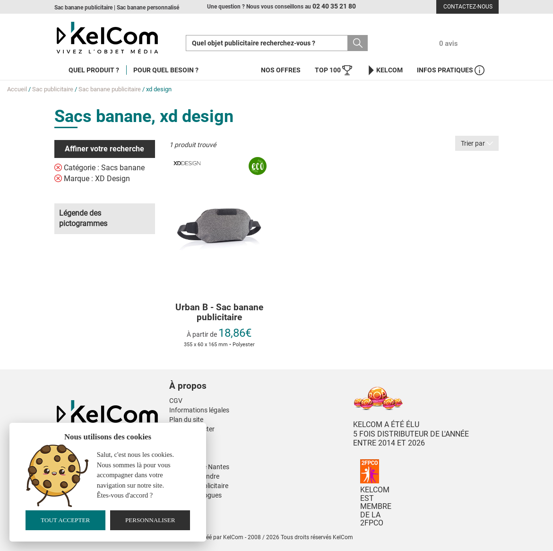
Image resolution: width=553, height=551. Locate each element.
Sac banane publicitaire (109, 89)
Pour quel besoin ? (166, 70)
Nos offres (281, 70)
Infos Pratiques (450, 70)
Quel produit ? (94, 70)
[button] (235, 376)
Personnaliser (150, 520)
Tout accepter (65, 520)
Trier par (477, 143)
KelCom (384, 70)
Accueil (17, 89)
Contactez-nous (468, 6)
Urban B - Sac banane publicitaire (219, 313)
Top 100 (333, 70)
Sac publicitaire (52, 89)
